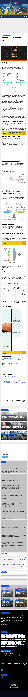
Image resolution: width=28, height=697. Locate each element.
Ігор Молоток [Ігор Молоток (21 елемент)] (11, 634)
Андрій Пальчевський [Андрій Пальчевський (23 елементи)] (20, 634)
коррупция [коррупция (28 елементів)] (21, 644)
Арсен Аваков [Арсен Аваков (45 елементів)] (4, 557)
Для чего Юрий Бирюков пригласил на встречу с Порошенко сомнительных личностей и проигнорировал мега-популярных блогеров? (14, 664)
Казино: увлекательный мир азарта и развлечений (10, 533)
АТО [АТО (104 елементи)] (15, 634)
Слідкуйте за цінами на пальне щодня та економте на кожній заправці (14, 482)
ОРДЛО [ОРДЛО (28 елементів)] (10, 639)
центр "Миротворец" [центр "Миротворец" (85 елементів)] (14, 646)
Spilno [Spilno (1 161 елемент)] (8, 634)
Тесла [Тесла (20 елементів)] (8, 564)
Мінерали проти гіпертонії (6, 518)
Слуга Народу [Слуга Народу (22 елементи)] (4, 564)
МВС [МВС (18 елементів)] (2, 639)
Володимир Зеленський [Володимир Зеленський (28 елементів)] (22, 557)
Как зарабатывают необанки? (9, 653)
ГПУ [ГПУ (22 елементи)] (2, 559)
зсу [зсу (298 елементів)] (25, 566)
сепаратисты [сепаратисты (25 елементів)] (3, 646)
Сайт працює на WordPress (10, 691)
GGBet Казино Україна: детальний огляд (9, 358)
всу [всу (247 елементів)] (14, 566)
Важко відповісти (5, 454)
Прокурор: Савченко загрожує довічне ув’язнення (13, 655)
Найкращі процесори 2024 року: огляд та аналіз (10, 368)
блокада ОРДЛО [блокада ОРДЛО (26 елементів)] (10, 566)
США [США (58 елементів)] (17, 562)
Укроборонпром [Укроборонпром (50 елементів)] (19, 564)
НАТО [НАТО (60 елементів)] (4, 639)
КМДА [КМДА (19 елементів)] (20, 559)
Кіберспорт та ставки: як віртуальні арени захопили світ (11, 480)
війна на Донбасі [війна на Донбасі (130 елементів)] (21, 566)
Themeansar (20, 691)
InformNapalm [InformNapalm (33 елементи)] (3, 634)
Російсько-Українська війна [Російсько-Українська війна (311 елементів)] (9, 562)
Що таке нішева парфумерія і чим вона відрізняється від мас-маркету (14, 516)
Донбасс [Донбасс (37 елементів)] (13, 559)
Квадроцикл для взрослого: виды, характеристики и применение (13, 478)
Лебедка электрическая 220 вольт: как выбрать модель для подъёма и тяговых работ (13, 427)
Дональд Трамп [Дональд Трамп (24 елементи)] (9, 559)
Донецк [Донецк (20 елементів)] (17, 559)
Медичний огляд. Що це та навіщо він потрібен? (10, 363)
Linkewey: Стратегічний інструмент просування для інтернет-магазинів (14, 506)
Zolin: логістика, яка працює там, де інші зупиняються (11, 485)
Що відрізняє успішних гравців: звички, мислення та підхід (12, 495)
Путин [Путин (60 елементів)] (19, 639)
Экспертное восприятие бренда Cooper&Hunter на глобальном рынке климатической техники (12, 437)
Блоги (2, 35)
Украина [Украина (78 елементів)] (11, 564)
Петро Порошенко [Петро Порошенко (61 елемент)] (14, 639)
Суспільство (8, 35)
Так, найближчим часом (6, 450)
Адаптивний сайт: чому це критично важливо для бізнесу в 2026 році (14, 513)
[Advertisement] (14, 27)
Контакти (15, 695)
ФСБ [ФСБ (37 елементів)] (23, 564)
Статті (5, 35)
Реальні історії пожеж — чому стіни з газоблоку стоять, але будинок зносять (13, 417)
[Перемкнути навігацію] (13, 16)
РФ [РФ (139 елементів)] (21, 639)
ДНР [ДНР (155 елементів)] (4, 559)
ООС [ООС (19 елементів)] (7, 639)
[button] (24, 16)
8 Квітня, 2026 (18, 605)
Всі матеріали (3, 677)
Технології (11, 35)
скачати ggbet (15, 124)
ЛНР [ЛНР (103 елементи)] (25, 559)
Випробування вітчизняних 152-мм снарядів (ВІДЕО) (15, 661)
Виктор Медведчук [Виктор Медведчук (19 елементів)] (15, 557)
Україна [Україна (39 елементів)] (14, 564)
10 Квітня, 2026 (5, 595)
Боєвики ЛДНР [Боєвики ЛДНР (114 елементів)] (9, 557)
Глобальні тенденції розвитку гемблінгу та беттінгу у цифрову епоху (13, 511)
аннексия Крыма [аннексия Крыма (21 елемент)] (4, 566)
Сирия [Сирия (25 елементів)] (20, 562)
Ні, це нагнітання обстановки (7, 452)
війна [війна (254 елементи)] (17, 566)
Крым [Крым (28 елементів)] (22, 559)
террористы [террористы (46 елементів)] (8, 646)
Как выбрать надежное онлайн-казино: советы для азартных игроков (13, 527)
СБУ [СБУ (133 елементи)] (14, 562)
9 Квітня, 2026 (18, 595)
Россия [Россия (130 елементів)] (3, 562)
